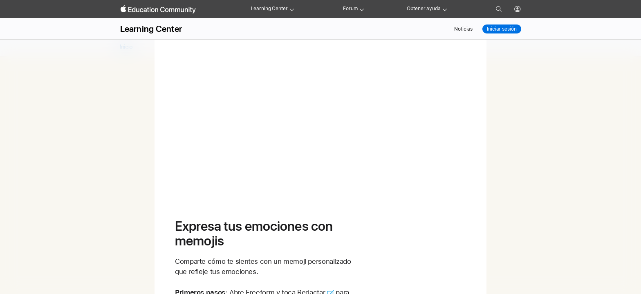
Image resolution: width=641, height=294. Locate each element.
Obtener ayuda (423, 8)
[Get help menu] (445, 9)
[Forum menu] (362, 9)
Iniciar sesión (501, 29)
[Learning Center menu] (292, 9)
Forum (350, 8)
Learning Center (269, 8)
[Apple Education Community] (158, 9)
